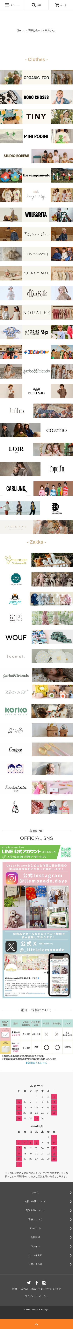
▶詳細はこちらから (36, 1063)
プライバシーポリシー (36, 1296)
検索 (36, 5)
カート (61, 5)
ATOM (24, 1289)
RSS (14, 1289)
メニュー (12, 5)
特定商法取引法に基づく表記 (46, 1289)
